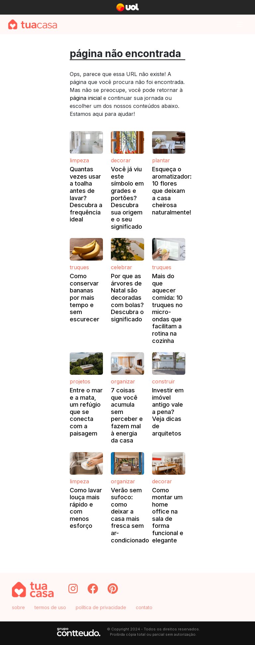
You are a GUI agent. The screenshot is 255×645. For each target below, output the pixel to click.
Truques (79, 267)
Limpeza (79, 160)
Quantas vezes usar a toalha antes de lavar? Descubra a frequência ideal (86, 194)
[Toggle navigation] (239, 25)
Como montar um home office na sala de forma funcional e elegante (167, 515)
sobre (18, 607)
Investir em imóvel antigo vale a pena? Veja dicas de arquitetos (168, 412)
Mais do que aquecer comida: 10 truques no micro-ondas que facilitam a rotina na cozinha (167, 308)
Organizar (123, 381)
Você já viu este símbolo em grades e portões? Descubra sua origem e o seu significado (127, 198)
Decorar (121, 160)
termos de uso (50, 607)
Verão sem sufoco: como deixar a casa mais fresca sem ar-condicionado (130, 515)
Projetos (80, 381)
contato (144, 607)
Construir (163, 381)
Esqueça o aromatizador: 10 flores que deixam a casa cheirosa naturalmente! (172, 191)
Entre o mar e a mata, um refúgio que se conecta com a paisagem (86, 412)
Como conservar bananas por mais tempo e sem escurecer (84, 298)
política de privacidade (101, 607)
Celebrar (121, 267)
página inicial (86, 98)
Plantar (161, 160)
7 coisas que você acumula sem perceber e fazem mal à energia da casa (127, 415)
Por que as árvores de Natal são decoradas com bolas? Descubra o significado (127, 298)
